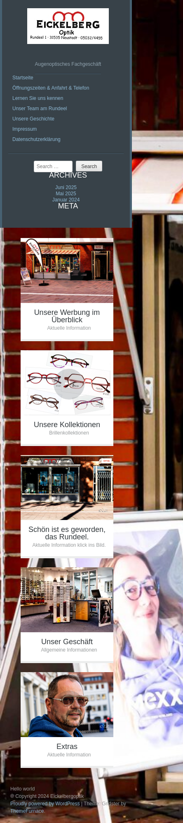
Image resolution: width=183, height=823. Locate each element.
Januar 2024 (66, 200)
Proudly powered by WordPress (45, 804)
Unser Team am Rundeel (39, 108)
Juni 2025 (66, 187)
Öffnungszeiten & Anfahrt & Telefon (50, 88)
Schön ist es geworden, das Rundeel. (67, 533)
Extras (66, 746)
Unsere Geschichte (33, 119)
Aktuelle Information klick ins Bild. (69, 545)
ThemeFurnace (27, 811)
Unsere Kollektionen (67, 425)
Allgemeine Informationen (69, 650)
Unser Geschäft (67, 642)
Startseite (22, 78)
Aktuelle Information (69, 328)
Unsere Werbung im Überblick (67, 316)
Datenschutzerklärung (36, 139)
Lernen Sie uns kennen (37, 98)
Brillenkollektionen (69, 433)
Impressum (24, 129)
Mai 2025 (66, 194)
